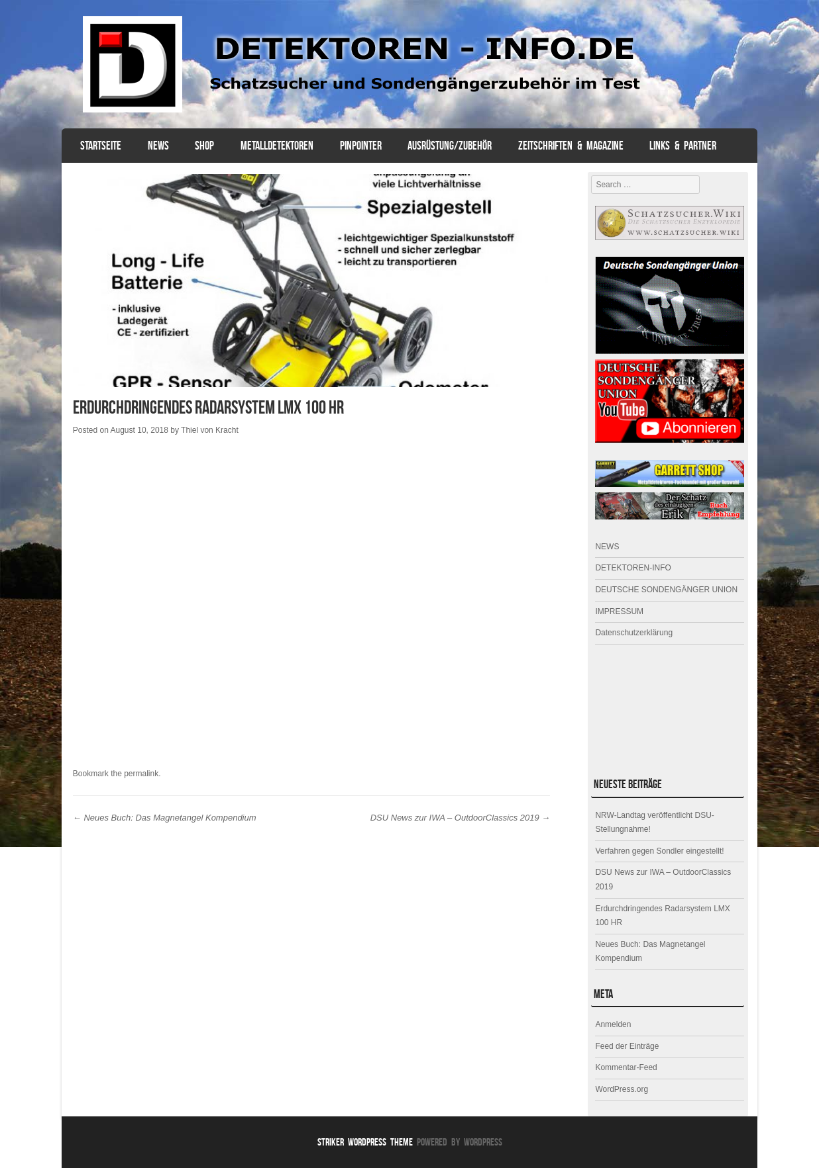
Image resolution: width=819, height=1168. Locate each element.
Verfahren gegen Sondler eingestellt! (659, 851)
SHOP (204, 145)
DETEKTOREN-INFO (633, 567)
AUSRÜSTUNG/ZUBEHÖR (450, 145)
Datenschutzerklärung (634, 632)
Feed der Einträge (627, 1046)
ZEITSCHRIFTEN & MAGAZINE (571, 145)
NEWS (158, 145)
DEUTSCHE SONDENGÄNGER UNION (666, 589)
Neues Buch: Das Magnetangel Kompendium (164, 818)
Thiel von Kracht (210, 430)
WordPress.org (621, 1089)
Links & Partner (682, 145)
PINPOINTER (361, 145)
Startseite (100, 145)
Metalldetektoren (277, 145)
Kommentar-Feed (626, 1067)
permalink (141, 773)
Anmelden (613, 1024)
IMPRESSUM (619, 611)
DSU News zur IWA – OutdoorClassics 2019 (460, 818)
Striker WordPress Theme (365, 1141)
